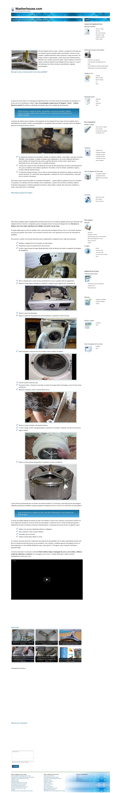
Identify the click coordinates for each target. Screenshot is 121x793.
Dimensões (98, 103)
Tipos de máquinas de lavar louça (93, 344)
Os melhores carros (100, 133)
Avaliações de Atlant (100, 154)
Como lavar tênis (99, 252)
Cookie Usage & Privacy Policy (82, 781)
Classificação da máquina (101, 131)
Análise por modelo (100, 37)
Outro (97, 83)
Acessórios (87, 195)
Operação (87, 222)
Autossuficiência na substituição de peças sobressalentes (22, 777)
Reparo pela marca (92, 287)
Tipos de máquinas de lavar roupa (93, 171)
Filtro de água (99, 199)
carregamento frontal (100, 175)
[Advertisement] (47, 34)
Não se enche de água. (101, 33)
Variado (89, 242)
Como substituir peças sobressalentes (51, 777)
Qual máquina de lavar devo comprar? (19, 784)
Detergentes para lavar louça (49, 789)
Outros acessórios (100, 201)
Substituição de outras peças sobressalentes (97, 68)
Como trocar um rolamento (94, 60)
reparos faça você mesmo (49, 775)
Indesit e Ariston (99, 77)
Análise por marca (15, 779)
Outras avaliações (100, 160)
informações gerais (89, 96)
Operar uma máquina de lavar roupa (18, 788)
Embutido (98, 346)
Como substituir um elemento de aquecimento (98, 66)
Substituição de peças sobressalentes (94, 50)
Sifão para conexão (100, 197)
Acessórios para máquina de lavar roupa (19, 786)
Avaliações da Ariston (101, 158)
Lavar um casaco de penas (101, 254)
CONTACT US (79, 779)
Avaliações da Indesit (100, 152)
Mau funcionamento (89, 26)
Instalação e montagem (101, 299)
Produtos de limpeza (100, 301)
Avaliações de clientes (48, 784)
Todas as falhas (99, 39)
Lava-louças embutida (48, 786)
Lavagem (86, 246)
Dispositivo (98, 99)
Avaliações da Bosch (100, 156)
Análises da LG (99, 150)
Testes (77, 775)
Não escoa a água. (100, 28)
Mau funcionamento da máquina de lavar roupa (20, 775)
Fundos (97, 248)
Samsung (98, 75)
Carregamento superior (101, 173)
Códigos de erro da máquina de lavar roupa (20, 778)
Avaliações (87, 148)
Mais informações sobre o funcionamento (97, 236)
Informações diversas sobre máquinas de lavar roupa (22, 790)
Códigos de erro (88, 73)
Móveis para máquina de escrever (95, 238)
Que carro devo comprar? (101, 126)
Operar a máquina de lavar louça (50, 788)
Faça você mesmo (92, 240)
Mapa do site (79, 778)
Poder (97, 101)
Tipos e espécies (47, 785)
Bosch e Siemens (99, 79)
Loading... (14, 560)
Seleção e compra (89, 124)
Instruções (90, 232)
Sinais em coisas (99, 250)
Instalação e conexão (92, 234)
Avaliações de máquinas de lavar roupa (19, 782)
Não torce (98, 31)
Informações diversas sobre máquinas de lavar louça (54, 790)
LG (96, 81)
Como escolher (99, 129)
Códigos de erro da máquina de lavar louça (52, 778)
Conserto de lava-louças (90, 273)
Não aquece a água (100, 35)
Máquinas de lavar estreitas (102, 177)
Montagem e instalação (48, 781)
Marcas (32, 14)
